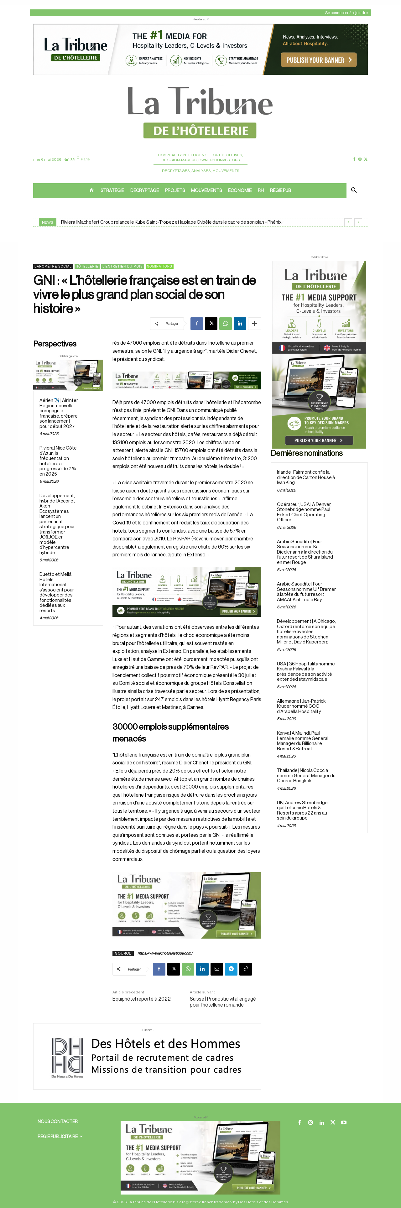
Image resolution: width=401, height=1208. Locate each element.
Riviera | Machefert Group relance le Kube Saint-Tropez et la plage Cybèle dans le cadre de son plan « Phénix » (172, 222)
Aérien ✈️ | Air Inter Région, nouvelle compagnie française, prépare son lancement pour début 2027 (58, 413)
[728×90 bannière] (200, 1158)
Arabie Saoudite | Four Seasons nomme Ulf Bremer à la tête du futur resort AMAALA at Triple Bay (306, 592)
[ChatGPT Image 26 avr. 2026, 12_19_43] (200, 74)
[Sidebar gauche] (68, 375)
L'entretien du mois (122, 266)
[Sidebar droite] (319, 355)
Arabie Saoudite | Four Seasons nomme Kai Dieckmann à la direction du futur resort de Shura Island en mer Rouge (305, 552)
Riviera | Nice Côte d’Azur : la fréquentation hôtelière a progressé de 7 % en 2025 (58, 461)
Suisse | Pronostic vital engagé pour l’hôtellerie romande (223, 1002)
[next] (358, 222)
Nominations (160, 266)
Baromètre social (53, 266)
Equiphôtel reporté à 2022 (141, 999)
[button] (354, 190)
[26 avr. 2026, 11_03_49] (186, 592)
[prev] (348, 222)
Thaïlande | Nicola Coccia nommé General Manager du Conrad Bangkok (306, 775)
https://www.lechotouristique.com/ (165, 953)
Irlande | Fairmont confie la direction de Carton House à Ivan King (306, 477)
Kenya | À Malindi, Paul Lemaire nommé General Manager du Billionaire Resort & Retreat (302, 741)
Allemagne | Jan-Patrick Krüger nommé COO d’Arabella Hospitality (301, 706)
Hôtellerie (87, 266)
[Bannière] (186, 394)
